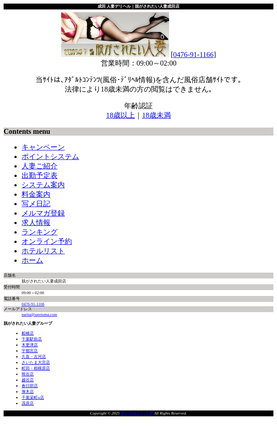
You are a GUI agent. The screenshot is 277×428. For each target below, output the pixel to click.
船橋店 (28, 333)
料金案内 (36, 194)
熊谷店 (28, 374)
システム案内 (43, 185)
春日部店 (30, 386)
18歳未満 (156, 115)
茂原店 (28, 403)
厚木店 (28, 391)
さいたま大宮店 (36, 362)
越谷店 (28, 380)
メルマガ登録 (43, 213)
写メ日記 (36, 203)
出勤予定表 (40, 175)
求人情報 (36, 222)
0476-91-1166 (193, 54)
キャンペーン (43, 147)
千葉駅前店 (32, 339)
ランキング (40, 232)
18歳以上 (120, 115)
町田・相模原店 (36, 368)
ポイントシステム (50, 156)
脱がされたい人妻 (137, 413)
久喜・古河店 (34, 356)
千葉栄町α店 (33, 397)
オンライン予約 (47, 241)
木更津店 (30, 345)
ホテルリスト (43, 251)
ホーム (32, 260)
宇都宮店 (30, 351)
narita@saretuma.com (39, 314)
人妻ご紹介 (40, 166)
